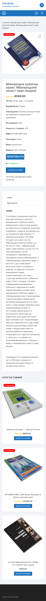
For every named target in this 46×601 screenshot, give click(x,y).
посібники (10, 180)
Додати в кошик (15, 170)
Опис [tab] (9, 198)
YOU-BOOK (7, 3)
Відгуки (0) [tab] (12, 203)
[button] (39, 36)
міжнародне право (19, 22)
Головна (5, 22)
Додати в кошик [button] (23, 438)
